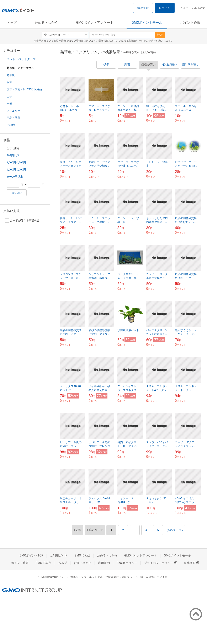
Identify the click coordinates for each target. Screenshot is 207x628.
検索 (160, 34)
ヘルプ (184, 7)
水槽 (9, 103)
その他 (11, 124)
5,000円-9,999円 (16, 169)
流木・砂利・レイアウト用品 (24, 89)
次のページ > (174, 530)
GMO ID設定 (198, 7)
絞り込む (17, 192)
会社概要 (191, 563)
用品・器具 (13, 117)
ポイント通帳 (190, 23)
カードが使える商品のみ (22, 220)
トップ (12, 23)
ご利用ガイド (59, 555)
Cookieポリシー (127, 563)
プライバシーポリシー (160, 563)
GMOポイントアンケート (94, 23)
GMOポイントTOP (31, 555)
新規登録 (143, 8)
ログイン (164, 8)
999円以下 (13, 155)
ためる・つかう (46, 23)
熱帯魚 (11, 75)
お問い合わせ (82, 563)
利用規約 (104, 563)
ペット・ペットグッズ (21, 59)
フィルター (13, 110)
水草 (9, 82)
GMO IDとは (82, 555)
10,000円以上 (15, 176)
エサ (9, 96)
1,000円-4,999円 (16, 162)
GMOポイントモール (147, 23)
